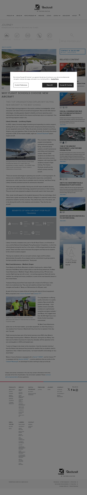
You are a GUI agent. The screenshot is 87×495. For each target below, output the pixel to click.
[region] (43, 81)
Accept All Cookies (66, 85)
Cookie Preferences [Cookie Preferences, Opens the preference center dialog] (21, 85)
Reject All (50, 85)
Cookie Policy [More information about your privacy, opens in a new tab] (55, 79)
